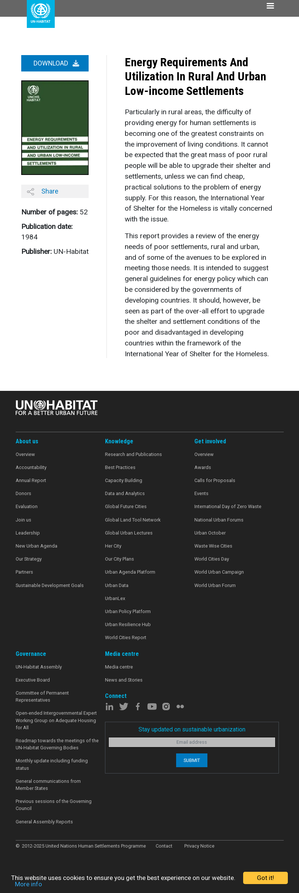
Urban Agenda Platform (130, 572)
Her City (113, 546)
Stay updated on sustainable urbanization (192, 729)
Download (56, 63)
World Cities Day (211, 559)
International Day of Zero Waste (227, 506)
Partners (24, 572)
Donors (23, 493)
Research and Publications (133, 454)
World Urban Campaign (219, 572)
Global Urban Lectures (129, 533)
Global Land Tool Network (132, 520)
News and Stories (124, 680)
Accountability (31, 467)
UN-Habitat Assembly (39, 667)
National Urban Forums (219, 520)
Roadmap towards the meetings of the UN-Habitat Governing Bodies (57, 744)
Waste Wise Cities (213, 546)
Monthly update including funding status (52, 764)
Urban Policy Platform (128, 611)
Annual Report (31, 480)
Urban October (210, 533)
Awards (202, 467)
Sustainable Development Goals (50, 585)
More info (28, 884)
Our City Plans (119, 559)
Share (42, 191)
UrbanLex (115, 598)
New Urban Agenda (36, 546)
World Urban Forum (215, 585)
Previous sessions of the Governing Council (54, 804)
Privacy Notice (199, 846)
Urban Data (116, 585)
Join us (23, 520)
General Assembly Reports (44, 822)
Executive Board (33, 680)
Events (201, 493)
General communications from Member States (48, 784)
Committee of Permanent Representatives (42, 696)
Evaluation (27, 506)
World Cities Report (125, 637)
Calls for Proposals (214, 480)
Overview (25, 454)
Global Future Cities (126, 506)
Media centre (119, 667)
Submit (192, 760)
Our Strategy (29, 559)
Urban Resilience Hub (128, 624)
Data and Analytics (125, 493)
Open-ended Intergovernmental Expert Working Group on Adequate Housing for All (56, 720)
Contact (164, 846)
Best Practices (120, 467)
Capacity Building (123, 480)
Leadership (28, 533)
